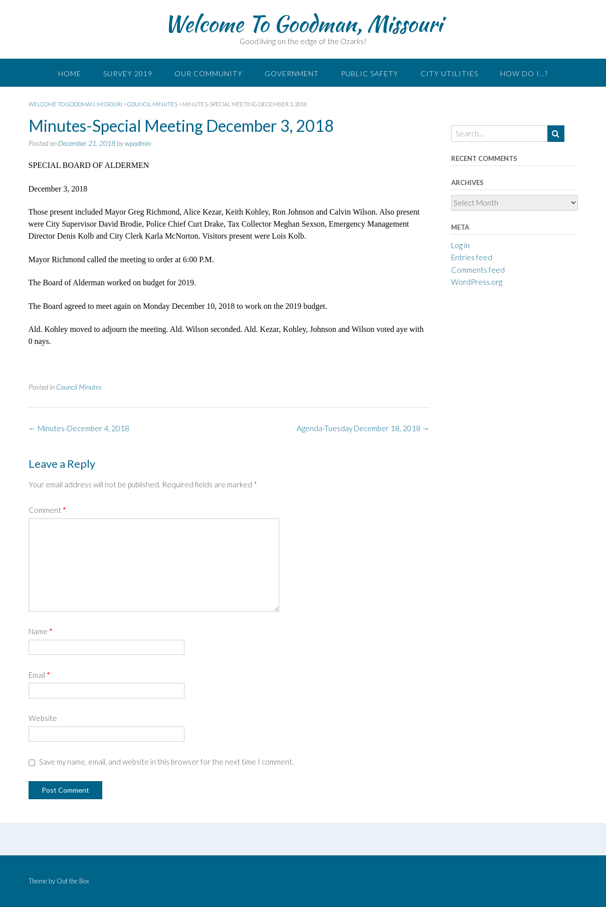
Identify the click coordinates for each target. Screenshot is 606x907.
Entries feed (471, 257)
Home (69, 73)
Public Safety (369, 73)
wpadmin (138, 143)
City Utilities (449, 73)
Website (43, 717)
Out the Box (73, 881)
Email (39, 674)
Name (41, 631)
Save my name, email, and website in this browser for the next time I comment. (166, 761)
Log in (460, 245)
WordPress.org (476, 281)
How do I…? (524, 73)
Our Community (208, 73)
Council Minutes (79, 387)
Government (292, 73)
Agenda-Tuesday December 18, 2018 (363, 428)
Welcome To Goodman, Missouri (303, 24)
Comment (47, 509)
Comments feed (478, 269)
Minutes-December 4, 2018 (79, 428)
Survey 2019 (127, 73)
